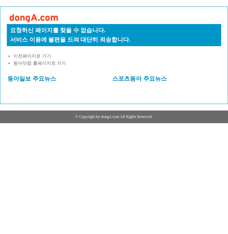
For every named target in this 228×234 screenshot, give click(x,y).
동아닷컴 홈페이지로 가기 (39, 63)
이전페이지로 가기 (32, 56)
